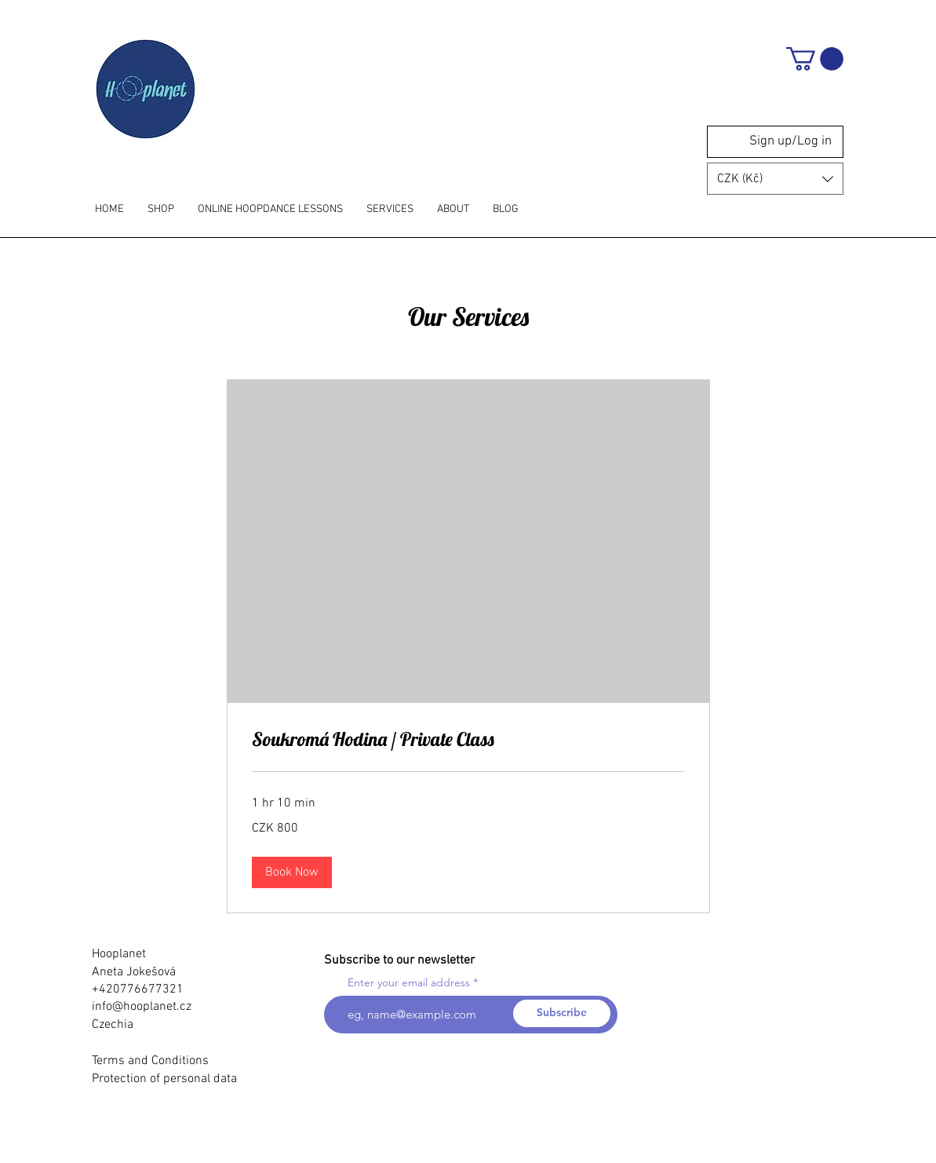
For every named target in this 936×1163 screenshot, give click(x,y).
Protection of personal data (164, 1079)
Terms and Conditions (150, 1061)
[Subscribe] (561, 1013)
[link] (468, 739)
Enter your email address (409, 982)
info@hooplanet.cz (141, 1007)
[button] (814, 59)
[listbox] (775, 179)
